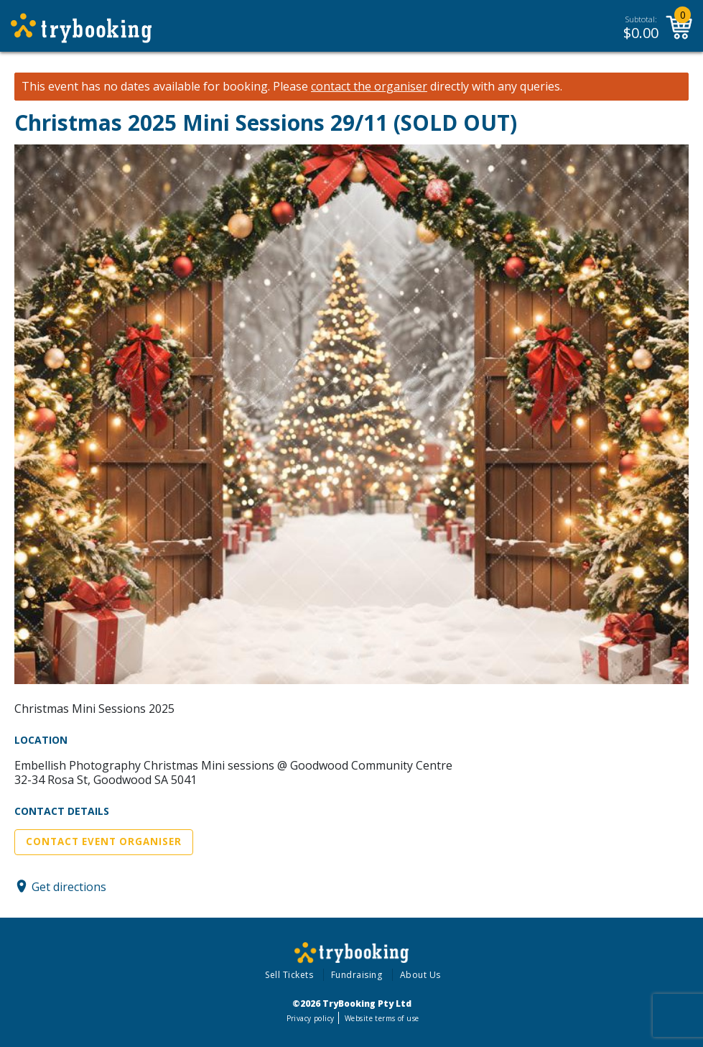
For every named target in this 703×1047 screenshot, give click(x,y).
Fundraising (357, 975)
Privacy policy (311, 1018)
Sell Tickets (289, 975)
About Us (420, 975)
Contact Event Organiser (104, 841)
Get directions (69, 886)
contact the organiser (369, 86)
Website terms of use (382, 1018)
